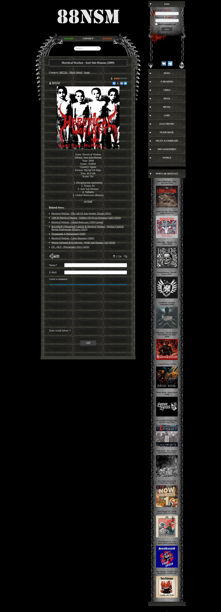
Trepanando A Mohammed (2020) (68, 233)
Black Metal (76, 72)
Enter (167, 29)
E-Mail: (158, 10)
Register (166, 10)
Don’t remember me (167, 24)
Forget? (169, 17)
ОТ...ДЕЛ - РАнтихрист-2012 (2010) (70, 247)
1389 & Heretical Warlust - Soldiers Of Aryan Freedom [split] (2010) (86, 218)
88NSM (56, 83)
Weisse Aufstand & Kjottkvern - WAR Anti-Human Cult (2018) (83, 242)
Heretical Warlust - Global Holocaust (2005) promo (77, 222)
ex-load (88, 201)
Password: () (164, 17)
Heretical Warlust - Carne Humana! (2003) (72, 238)
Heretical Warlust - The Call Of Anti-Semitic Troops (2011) (81, 213)
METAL (63, 72)
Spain (87, 72)
